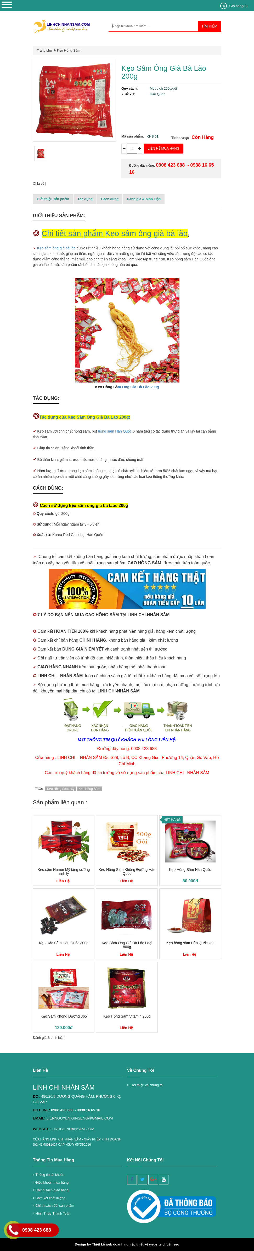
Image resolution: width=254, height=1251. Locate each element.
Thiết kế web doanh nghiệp (113, 1244)
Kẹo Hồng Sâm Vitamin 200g (127, 1016)
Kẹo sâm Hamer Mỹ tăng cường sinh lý (64, 872)
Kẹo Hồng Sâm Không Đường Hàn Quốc (127, 872)
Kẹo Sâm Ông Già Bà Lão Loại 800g (127, 945)
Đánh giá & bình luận (144, 199)
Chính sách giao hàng (52, 1190)
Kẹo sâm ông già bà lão (56, 248)
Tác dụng (85, 199)
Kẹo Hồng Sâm (68, 50)
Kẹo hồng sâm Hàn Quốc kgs (190, 943)
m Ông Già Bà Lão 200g (138, 387)
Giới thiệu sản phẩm (53, 199)
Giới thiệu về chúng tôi (146, 1085)
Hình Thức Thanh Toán (53, 1213)
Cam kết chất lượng (50, 1198)
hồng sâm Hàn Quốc (115, 431)
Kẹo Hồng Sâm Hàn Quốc (190, 870)
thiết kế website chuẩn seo (157, 1244)
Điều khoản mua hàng (52, 1182)
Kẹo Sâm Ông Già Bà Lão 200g (163, 72)
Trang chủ (44, 50)
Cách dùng (109, 199)
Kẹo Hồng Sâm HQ (60, 789)
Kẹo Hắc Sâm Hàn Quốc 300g (63, 943)
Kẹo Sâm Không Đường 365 (64, 1016)
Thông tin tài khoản (50, 1175)
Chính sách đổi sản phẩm (55, 1206)
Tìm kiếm (209, 26)
